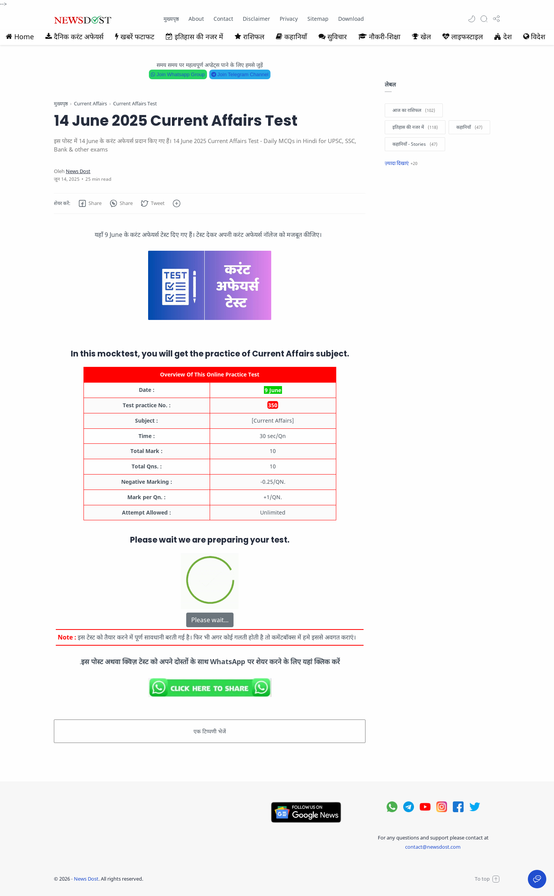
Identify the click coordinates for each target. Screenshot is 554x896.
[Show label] (401, 163)
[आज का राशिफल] (414, 110)
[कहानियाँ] (469, 127)
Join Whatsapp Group (178, 74)
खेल (421, 36)
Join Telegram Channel (240, 74)
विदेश (534, 36)
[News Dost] (78, 171)
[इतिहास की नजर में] (415, 127)
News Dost (86, 878)
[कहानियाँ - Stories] (415, 144)
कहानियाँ (291, 36)
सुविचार (333, 36)
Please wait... (210, 620)
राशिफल (249, 36)
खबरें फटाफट (134, 36)
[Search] (484, 19)
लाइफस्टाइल (462, 36)
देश (503, 36)
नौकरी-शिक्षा (379, 36)
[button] (472, 19)
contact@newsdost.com (433, 846)
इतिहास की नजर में (194, 36)
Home (20, 36)
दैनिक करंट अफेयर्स (74, 36)
